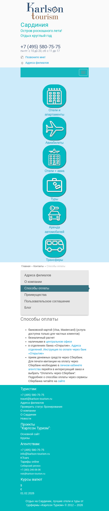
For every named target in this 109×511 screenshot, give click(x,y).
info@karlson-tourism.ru (35, 453)
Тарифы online (30, 461)
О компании (33, 281)
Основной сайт (30, 434)
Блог (27, 307)
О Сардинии (28, 414)
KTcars (25, 457)
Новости (26, 418)
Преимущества (35, 294)
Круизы (25, 438)
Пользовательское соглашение (47, 301)
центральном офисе (59, 341)
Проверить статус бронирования (41, 406)
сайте (61, 381)
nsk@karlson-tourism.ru (33, 473)
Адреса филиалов (37, 62)
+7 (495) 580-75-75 (40, 47)
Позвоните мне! (35, 57)
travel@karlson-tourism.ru (36, 398)
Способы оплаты (36, 288)
